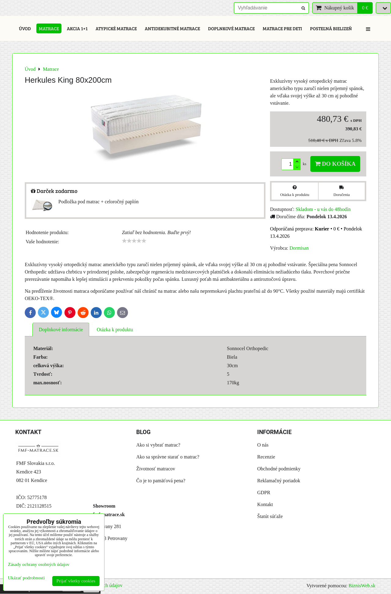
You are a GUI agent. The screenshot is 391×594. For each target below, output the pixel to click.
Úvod (25, 28)
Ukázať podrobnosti (26, 577)
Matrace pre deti (282, 28)
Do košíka (335, 164)
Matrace (49, 28)
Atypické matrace (116, 28)
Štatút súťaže (270, 516)
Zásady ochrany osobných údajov (38, 564)
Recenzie (266, 456)
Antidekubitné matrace (172, 28)
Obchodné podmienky (279, 468)
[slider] (134, 240)
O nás (263, 444)
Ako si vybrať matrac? (158, 444)
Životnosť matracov (155, 468)
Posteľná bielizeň (331, 28)
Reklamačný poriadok (278, 480)
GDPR (263, 492)
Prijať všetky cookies (76, 580)
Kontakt (265, 504)
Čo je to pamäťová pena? (160, 480)
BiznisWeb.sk (362, 585)
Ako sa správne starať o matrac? (167, 456)
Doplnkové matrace (231, 28)
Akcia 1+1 (77, 28)
